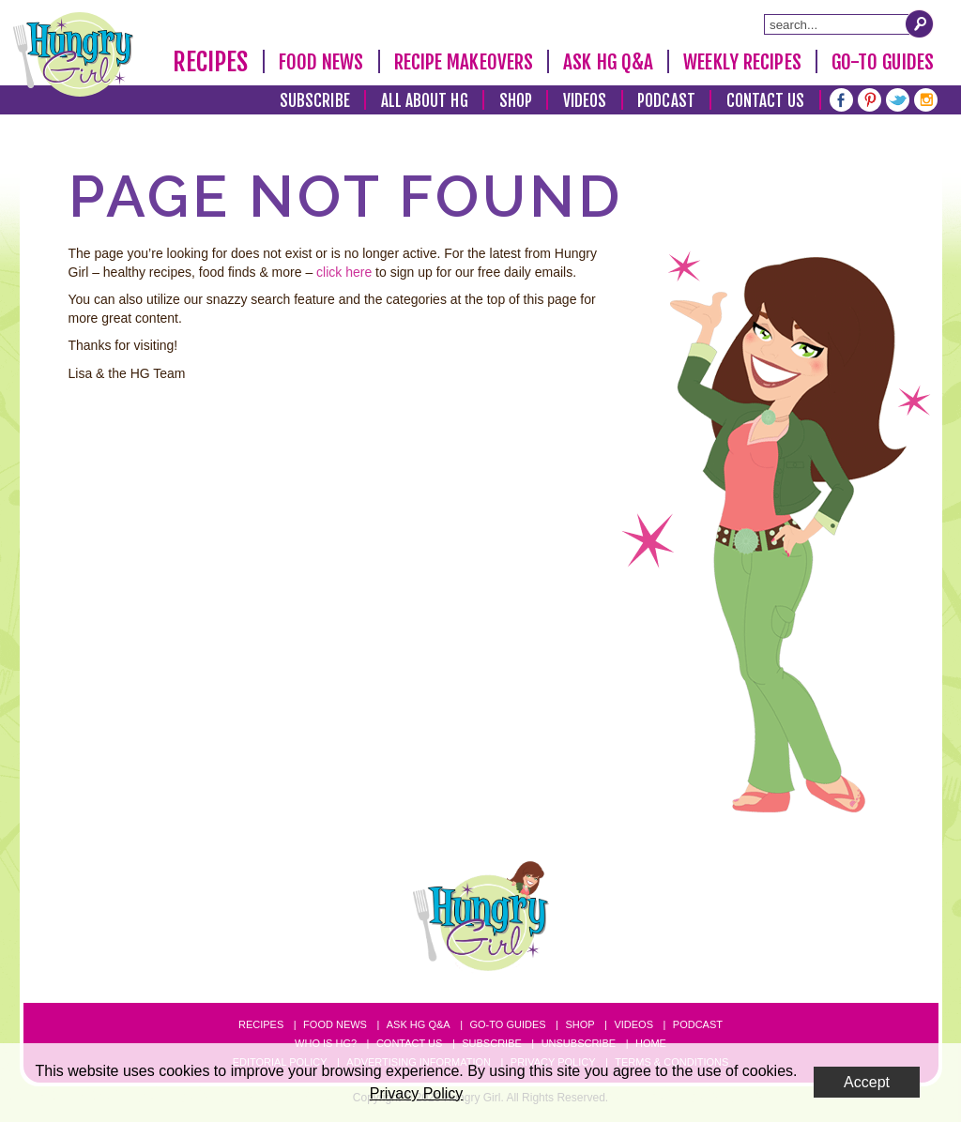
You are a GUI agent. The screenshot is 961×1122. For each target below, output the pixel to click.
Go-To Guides (882, 62)
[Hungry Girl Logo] (73, 54)
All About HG (424, 101)
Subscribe (315, 101)
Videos (585, 101)
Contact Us (765, 101)
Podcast (666, 101)
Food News (321, 62)
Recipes (211, 62)
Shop (515, 101)
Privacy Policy (417, 1093)
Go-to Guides (507, 1024)
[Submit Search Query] (920, 23)
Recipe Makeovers (464, 62)
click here (344, 272)
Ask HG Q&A (608, 62)
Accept (867, 1082)
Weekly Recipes (742, 62)
